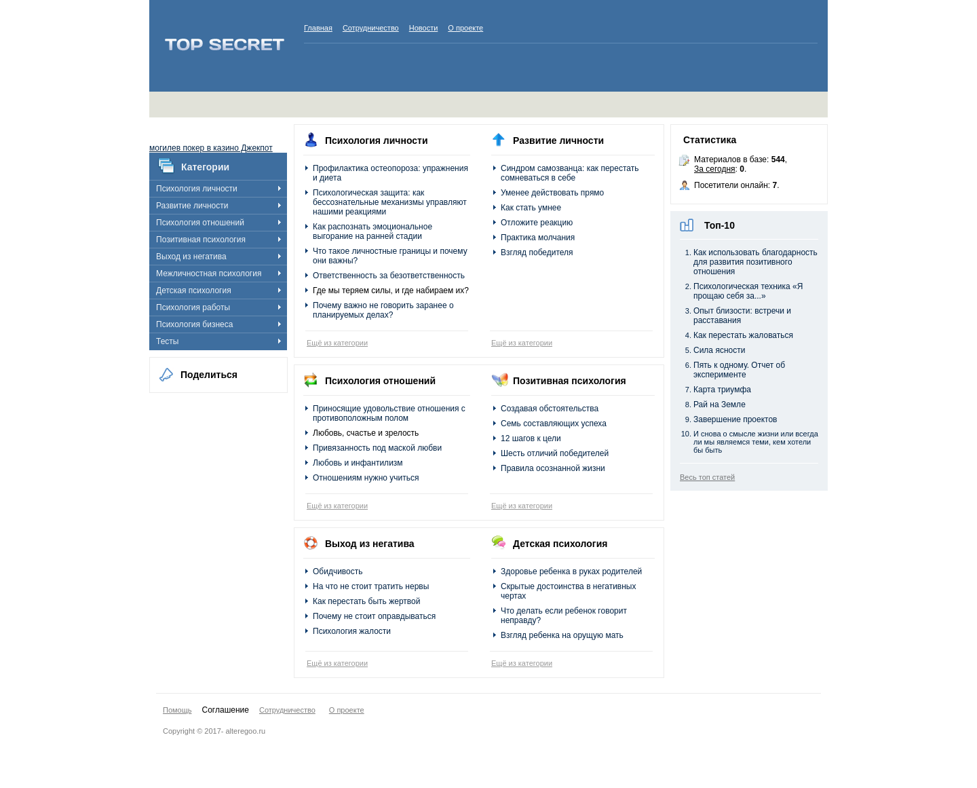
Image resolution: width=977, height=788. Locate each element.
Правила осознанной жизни (553, 468)
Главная (318, 28)
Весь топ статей (707, 477)
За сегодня (714, 169)
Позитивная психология (201, 239)
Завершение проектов (735, 419)
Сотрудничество (371, 28)
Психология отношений (200, 222)
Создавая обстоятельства (549, 408)
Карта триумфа (722, 389)
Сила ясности (719, 350)
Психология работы (193, 307)
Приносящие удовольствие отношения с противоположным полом (389, 413)
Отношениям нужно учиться (366, 478)
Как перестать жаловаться (743, 335)
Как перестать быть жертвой (366, 601)
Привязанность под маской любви (377, 448)
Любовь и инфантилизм (358, 463)
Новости (423, 28)
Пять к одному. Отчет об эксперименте (739, 369)
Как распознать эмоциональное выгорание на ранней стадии (372, 231)
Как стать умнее (531, 207)
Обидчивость (338, 571)
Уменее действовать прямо (552, 193)
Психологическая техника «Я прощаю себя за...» (748, 291)
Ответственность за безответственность (389, 275)
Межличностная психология (208, 273)
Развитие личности (192, 205)
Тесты (167, 341)
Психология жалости (352, 631)
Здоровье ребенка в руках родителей (571, 571)
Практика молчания (538, 237)
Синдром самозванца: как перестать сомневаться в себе (569, 173)
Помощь (177, 710)
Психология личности (196, 188)
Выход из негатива (191, 256)
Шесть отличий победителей (555, 453)
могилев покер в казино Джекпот (211, 148)
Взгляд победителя (537, 252)
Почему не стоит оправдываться (374, 616)
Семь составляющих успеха (554, 423)
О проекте (465, 28)
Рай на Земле (719, 404)
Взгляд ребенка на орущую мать (562, 635)
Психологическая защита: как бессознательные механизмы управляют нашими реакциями (390, 202)
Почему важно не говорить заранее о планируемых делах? (383, 310)
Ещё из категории (337, 343)
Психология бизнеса (194, 324)
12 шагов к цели (531, 438)
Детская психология (193, 290)
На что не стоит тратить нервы (371, 586)
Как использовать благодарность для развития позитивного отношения (755, 262)
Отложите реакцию (537, 222)
